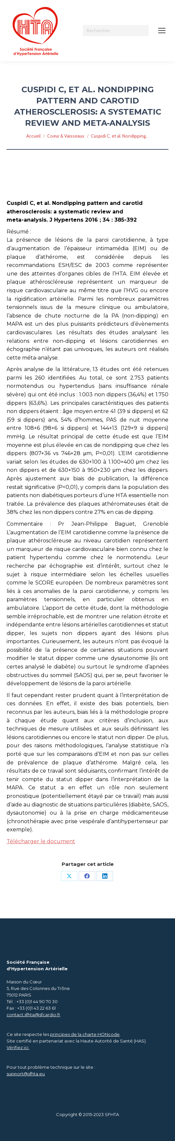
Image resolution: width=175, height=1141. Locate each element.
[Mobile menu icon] (161, 30)
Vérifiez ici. (18, 1047)
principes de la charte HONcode (85, 1034)
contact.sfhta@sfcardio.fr (33, 1014)
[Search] (116, 30)
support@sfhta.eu (26, 1073)
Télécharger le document (41, 841)
